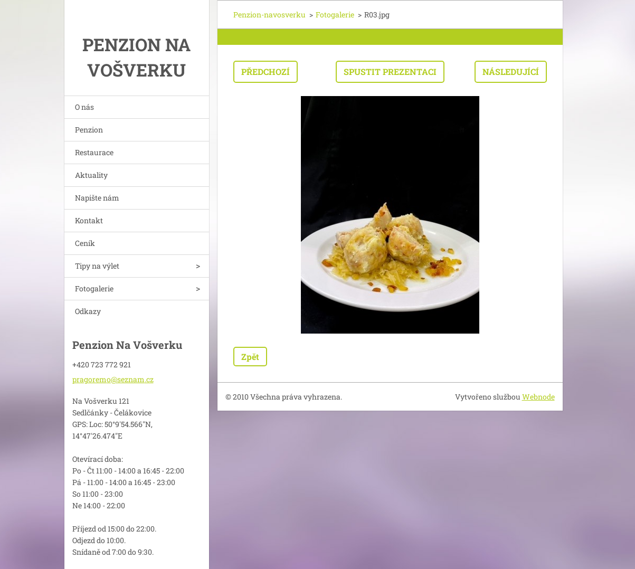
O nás (84, 107)
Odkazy (88, 311)
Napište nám (97, 198)
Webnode (538, 397)
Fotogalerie (94, 288)
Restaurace (94, 152)
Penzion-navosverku (269, 15)
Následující (510, 71)
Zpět (250, 356)
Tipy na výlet (97, 266)
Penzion (89, 130)
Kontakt (89, 220)
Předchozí (265, 71)
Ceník (85, 243)
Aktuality (91, 175)
